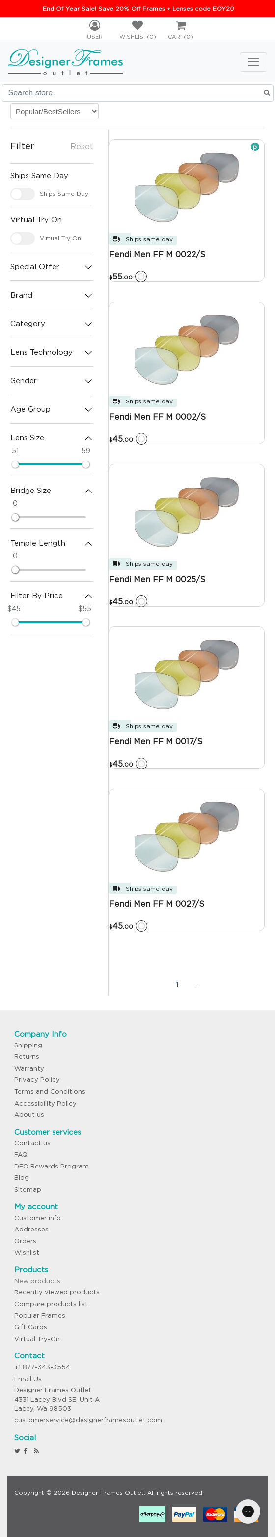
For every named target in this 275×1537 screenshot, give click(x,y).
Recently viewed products (57, 1292)
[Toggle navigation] (253, 62)
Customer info (37, 1218)
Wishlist (26, 1252)
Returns (26, 1056)
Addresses (31, 1229)
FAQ (21, 1154)
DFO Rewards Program (51, 1166)
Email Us (28, 1379)
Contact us (32, 1143)
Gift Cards (30, 1327)
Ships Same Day (64, 193)
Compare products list (51, 1304)
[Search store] (138, 93)
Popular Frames (39, 1315)
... (196, 985)
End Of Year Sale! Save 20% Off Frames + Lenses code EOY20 (138, 8)
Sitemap (27, 1189)
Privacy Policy (37, 1079)
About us (29, 1114)
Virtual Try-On (37, 1339)
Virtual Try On (60, 238)
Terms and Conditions (49, 1091)
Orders (25, 1241)
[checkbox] (22, 194)
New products (37, 1281)
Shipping (28, 1045)
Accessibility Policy (45, 1103)
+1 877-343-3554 (42, 1367)
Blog (21, 1177)
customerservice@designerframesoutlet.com (88, 1420)
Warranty (29, 1068)
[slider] (15, 464)
